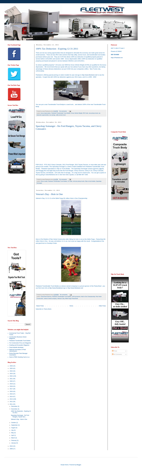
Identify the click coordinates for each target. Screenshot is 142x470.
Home (71, 306)
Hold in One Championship (88, 296)
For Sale (70, 181)
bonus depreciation (46, 113)
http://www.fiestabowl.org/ (57, 288)
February (14, 440)
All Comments (117, 354)
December (14, 406)
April (12, 435)
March (13, 438)
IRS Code (85, 113)
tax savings (52, 115)
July (12, 430)
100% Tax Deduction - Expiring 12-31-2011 (57, 48)
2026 (11, 366)
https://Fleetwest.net (117, 57)
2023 (11, 373)
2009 (11, 449)
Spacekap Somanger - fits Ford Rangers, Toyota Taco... (20, 416)
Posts (114, 351)
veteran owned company (50, 298)
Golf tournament (76, 296)
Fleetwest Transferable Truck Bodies (60, 113)
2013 (11, 399)
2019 (11, 384)
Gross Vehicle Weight (76, 113)
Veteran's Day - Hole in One (49, 194)
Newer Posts (40, 306)
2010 (11, 446)
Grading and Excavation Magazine (19, 345)
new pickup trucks (93, 113)
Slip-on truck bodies (90, 181)
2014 (11, 396)
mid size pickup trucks (79, 181)
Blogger (79, 465)
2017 (11, 389)
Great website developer (16, 347)
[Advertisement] (16, 210)
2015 (11, 394)
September (14, 425)
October (13, 422)
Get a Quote (70, 174)
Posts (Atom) (47, 309)
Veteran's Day (60, 298)
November (14, 409)
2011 (11, 404)
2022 (11, 376)
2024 (11, 371)
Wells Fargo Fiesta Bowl (71, 298)
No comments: (63, 111)
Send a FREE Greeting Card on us (19, 357)
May (12, 432)
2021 (11, 378)
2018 (11, 386)
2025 (11, 368)
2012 (11, 401)
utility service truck (61, 115)
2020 (11, 381)
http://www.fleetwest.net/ (89, 75)
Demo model (44, 181)
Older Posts (102, 306)
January (13, 443)
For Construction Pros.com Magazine (20, 343)
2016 (11, 391)
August (13, 427)
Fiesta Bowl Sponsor (46, 296)
